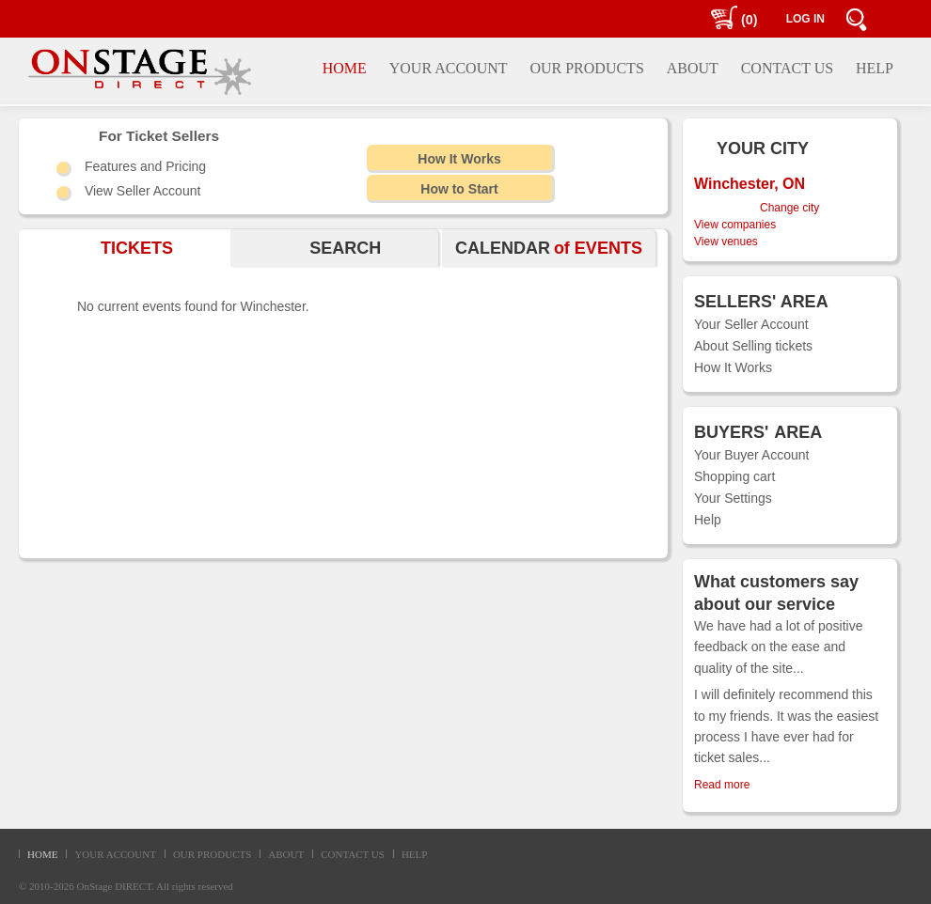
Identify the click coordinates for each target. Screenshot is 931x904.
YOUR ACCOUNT (114, 854)
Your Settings (733, 498)
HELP (415, 854)
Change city (789, 207)
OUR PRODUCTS (212, 854)
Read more (722, 784)
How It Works (733, 367)
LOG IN (805, 18)
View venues (726, 241)
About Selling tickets (753, 345)
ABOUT (286, 854)
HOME (42, 854)
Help (707, 519)
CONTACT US (353, 854)
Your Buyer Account (751, 454)
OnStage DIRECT (114, 886)
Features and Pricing (145, 166)
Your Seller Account (751, 324)
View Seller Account (142, 190)
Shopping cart (734, 476)
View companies (735, 224)
